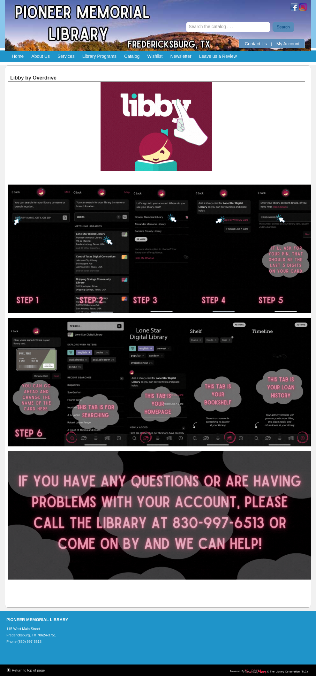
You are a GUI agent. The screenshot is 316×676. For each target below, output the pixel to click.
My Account (287, 43)
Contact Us (256, 43)
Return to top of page (28, 670)
